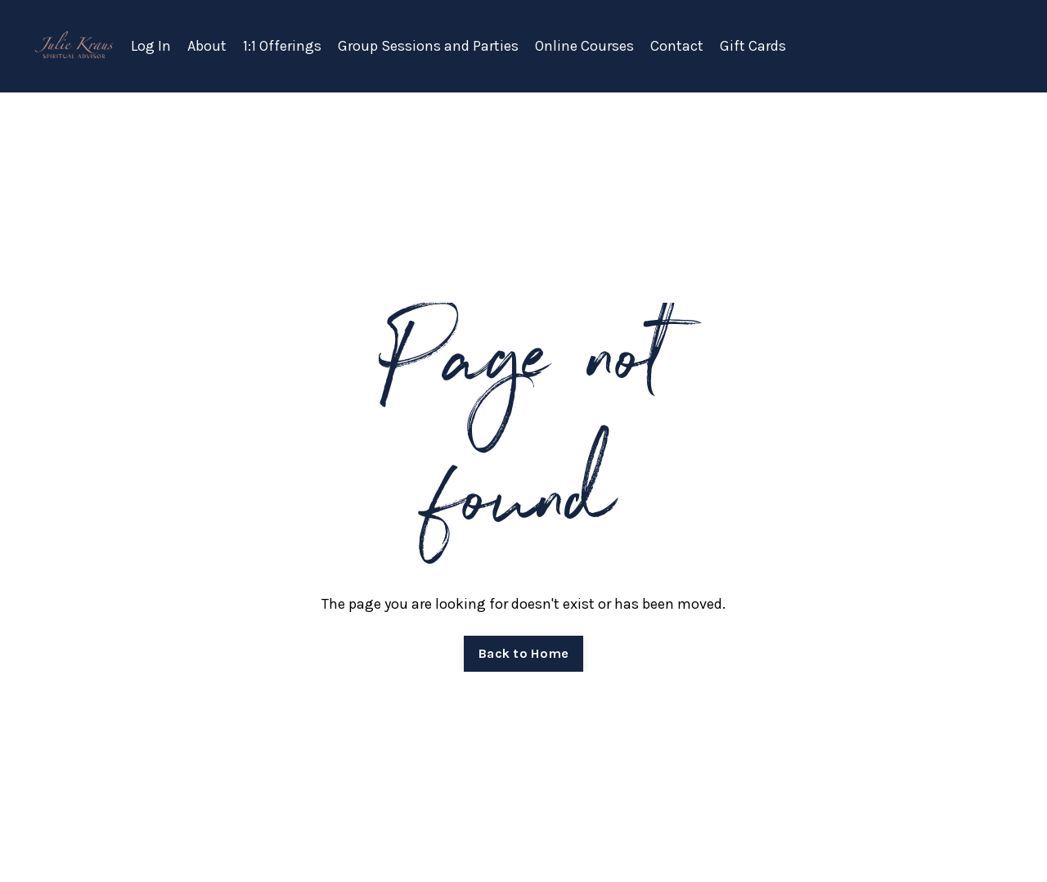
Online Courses (584, 46)
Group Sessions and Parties (428, 46)
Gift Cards (753, 46)
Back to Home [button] (523, 653)
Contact (676, 46)
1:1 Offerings (282, 46)
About (207, 46)
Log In (151, 46)
